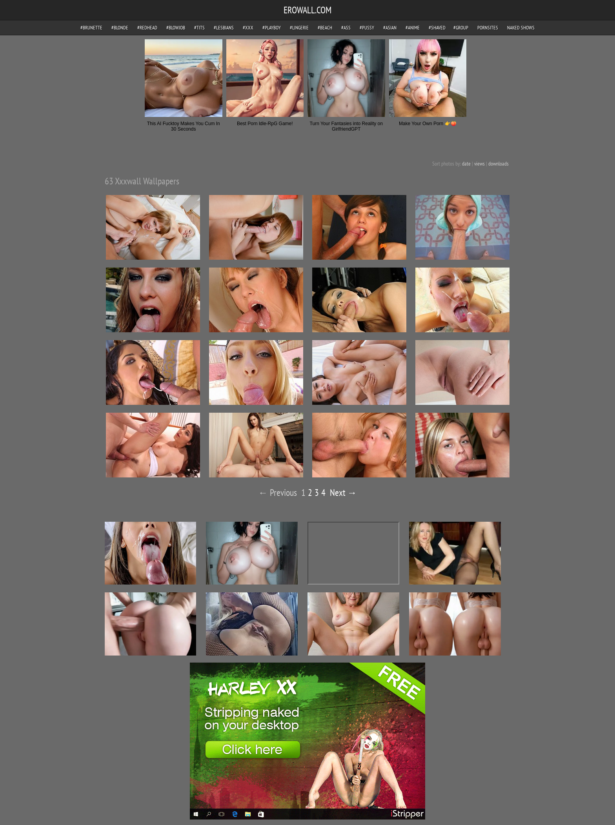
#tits (199, 27)
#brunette (91, 27)
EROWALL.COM (307, 10)
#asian (390, 27)
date (466, 163)
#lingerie (299, 27)
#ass (346, 27)
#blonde (119, 27)
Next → (343, 492)
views (479, 163)
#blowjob (175, 27)
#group (460, 27)
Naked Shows (521, 27)
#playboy (271, 27)
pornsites (487, 27)
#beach (325, 27)
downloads (498, 163)
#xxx (248, 27)
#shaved (437, 27)
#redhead (147, 27)
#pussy (367, 27)
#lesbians (224, 27)
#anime (413, 27)
